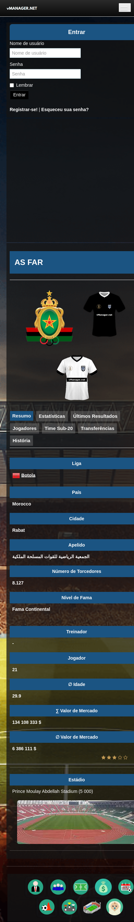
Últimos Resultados (95, 416)
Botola (28, 475)
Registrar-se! (23, 109)
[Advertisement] (60, 180)
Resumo (21, 415)
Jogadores (24, 428)
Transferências (97, 428)
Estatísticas (52, 416)
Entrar (19, 94)
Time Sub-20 (59, 428)
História (21, 440)
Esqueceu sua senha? (65, 109)
